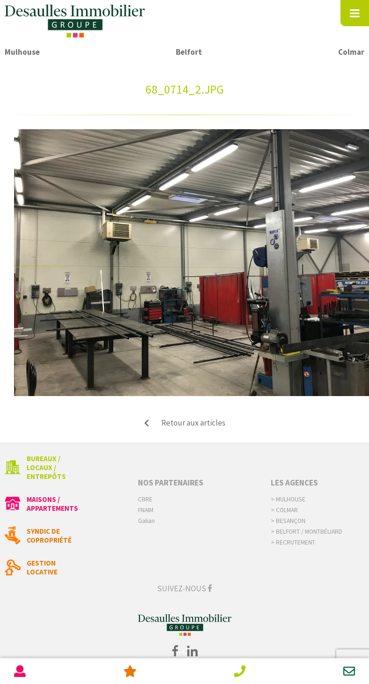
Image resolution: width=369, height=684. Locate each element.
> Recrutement (293, 542)
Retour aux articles (184, 423)
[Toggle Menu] (354, 13)
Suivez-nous (184, 588)
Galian (146, 521)
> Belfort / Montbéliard (306, 532)
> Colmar (284, 510)
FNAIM (145, 510)
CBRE (145, 499)
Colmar (351, 52)
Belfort (189, 52)
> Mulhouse (288, 499)
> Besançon (288, 521)
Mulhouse (22, 52)
